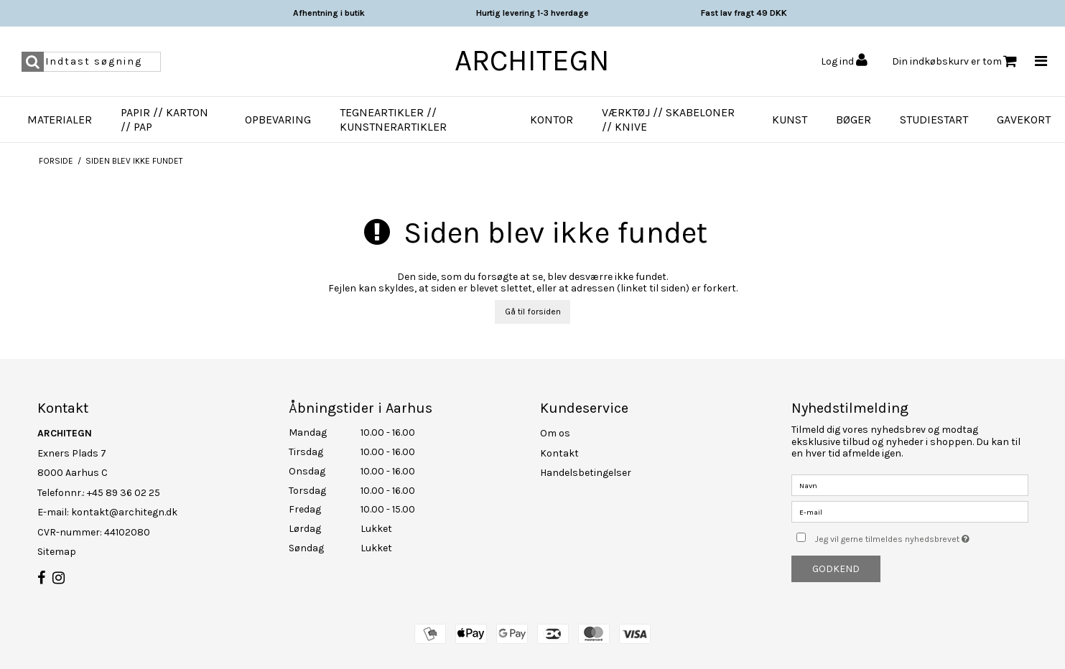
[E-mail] (909, 511)
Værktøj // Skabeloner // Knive (668, 120)
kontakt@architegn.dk (124, 512)
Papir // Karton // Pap (164, 120)
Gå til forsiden (533, 312)
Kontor (551, 119)
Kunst (789, 119)
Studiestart (934, 119)
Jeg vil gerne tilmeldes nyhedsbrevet (921, 536)
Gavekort (1024, 119)
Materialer (59, 119)
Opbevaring (278, 119)
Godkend (836, 569)
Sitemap (56, 552)
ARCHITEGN (532, 60)
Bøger (853, 119)
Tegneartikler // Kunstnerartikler (393, 120)
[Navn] (909, 485)
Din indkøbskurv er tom (954, 61)
